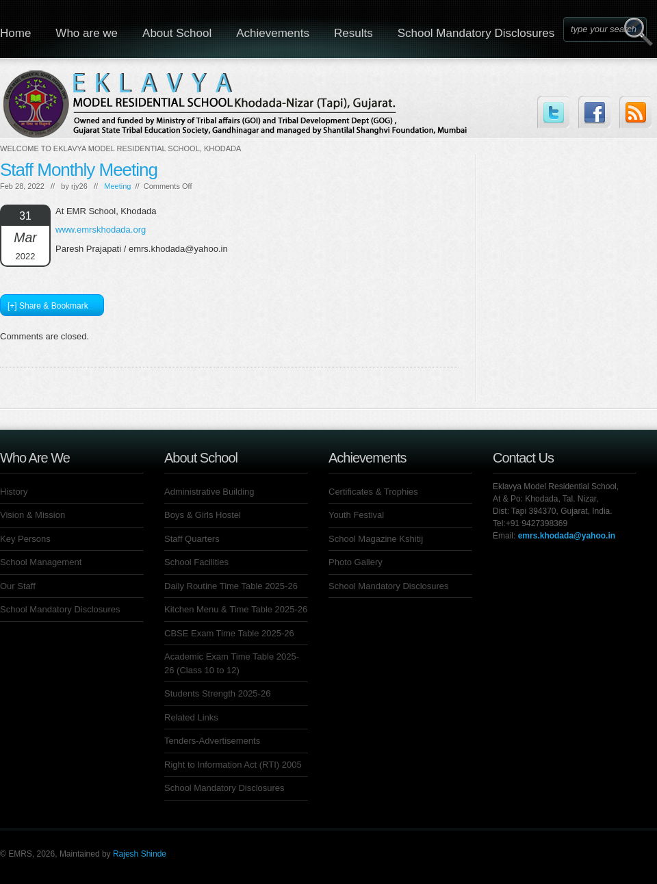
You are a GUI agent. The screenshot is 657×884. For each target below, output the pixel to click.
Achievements (272, 33)
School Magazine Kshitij (375, 539)
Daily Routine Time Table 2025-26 (231, 586)
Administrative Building (209, 491)
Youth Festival (356, 515)
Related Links (191, 717)
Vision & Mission (32, 515)
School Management (40, 562)
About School (176, 33)
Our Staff (18, 586)
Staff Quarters (192, 539)
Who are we (86, 33)
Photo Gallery (355, 562)
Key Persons (25, 539)
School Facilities (196, 562)
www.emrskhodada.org (100, 229)
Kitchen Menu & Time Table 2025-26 (235, 609)
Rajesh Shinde (139, 854)
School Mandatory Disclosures (476, 33)
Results (353, 33)
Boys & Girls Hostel (202, 515)
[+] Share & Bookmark (48, 306)
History (13, 491)
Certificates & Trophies (373, 491)
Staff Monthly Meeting (78, 169)
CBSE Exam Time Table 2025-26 (229, 633)
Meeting (117, 186)
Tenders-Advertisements (212, 741)
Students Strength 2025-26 (217, 693)
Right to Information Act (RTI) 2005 (233, 764)
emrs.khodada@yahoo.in (566, 536)
